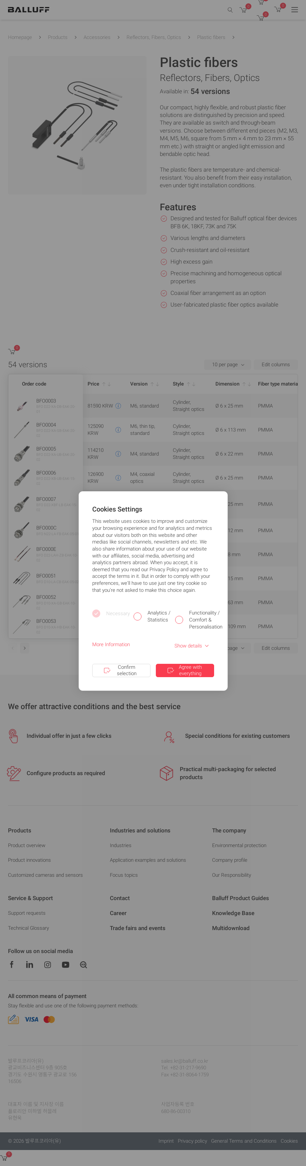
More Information (111, 644)
